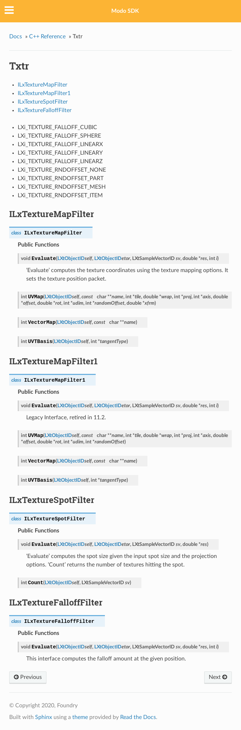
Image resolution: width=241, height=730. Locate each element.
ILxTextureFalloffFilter (45, 110)
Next (218, 677)
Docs (15, 36)
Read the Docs (138, 717)
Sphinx (43, 717)
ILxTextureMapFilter (42, 85)
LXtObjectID (71, 258)
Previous (28, 677)
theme (80, 717)
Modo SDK (125, 11)
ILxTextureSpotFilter (43, 102)
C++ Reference (47, 36)
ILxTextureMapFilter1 (44, 93)
